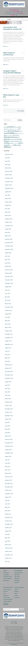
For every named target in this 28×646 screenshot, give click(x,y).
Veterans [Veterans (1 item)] (11, 145)
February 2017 (8, 364)
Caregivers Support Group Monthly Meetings (12, 72)
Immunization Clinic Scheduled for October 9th (12, 28)
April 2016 (7, 395)
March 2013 (8, 514)
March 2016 (8, 398)
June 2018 (7, 317)
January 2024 (8, 202)
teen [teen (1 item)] (17, 143)
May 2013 (7, 507)
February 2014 (8, 476)
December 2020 (9, 242)
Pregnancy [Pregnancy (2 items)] (12, 139)
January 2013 (8, 521)
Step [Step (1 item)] (13, 143)
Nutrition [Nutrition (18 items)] (7, 137)
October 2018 (8, 310)
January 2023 (8, 222)
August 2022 (8, 229)
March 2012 (8, 544)
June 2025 (7, 161)
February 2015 (8, 439)
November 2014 (9, 446)
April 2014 (7, 470)
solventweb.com (14, 644)
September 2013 (9, 493)
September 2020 (9, 249)
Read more (5, 46)
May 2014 (7, 466)
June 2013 (7, 504)
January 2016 (8, 405)
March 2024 (8, 198)
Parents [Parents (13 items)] (14, 137)
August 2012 (8, 531)
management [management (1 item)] (11, 135)
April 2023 (7, 212)
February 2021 (8, 239)
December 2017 (9, 334)
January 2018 (8, 331)
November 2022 (9, 225)
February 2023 (8, 219)
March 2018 (8, 327)
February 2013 (8, 517)
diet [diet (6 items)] (19, 129)
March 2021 (8, 236)
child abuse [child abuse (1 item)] (14, 129)
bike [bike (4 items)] (14, 127)
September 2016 (9, 378)
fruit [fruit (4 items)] (19, 131)
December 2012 (9, 524)
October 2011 (8, 558)
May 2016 (7, 392)
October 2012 (8, 527)
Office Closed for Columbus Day (9, 54)
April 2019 (7, 300)
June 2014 (7, 463)
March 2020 (8, 266)
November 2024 (9, 181)
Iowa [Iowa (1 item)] (8, 135)
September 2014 (9, 453)
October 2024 (8, 185)
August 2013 (8, 497)
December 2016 (9, 371)
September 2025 (9, 154)
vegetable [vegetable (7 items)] (7, 145)
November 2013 (9, 487)
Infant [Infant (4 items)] (5, 135)
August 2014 (8, 456)
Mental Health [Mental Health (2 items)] (16, 135)
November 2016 (9, 375)
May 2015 (7, 429)
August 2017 (8, 347)
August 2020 (8, 252)
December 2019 (9, 276)
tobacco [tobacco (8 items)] (20, 143)
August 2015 (8, 419)
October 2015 (8, 412)
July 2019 (7, 290)
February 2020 (8, 269)
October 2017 (8, 341)
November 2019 (9, 280)
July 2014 (7, 459)
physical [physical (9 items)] (6, 139)
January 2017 (8, 368)
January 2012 (8, 551)
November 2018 (9, 307)
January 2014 (8, 480)
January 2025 (8, 174)
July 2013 (7, 500)
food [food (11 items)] (16, 131)
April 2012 (7, 541)
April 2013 (7, 510)
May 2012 (7, 538)
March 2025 (8, 168)
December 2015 (9, 409)
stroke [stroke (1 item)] (15, 143)
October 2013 (8, 490)
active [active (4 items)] (5, 127)
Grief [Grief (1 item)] (22, 131)
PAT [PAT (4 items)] (18, 137)
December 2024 (9, 178)
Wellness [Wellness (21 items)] (7, 147)
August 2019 (8, 286)
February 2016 (8, 402)
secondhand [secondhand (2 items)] (12, 141)
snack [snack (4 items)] (11, 143)
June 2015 (7, 426)
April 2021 (7, 232)
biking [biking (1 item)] (17, 127)
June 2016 (7, 388)
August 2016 (8, 381)
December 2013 (9, 483)
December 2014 (9, 442)
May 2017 (7, 358)
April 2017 (7, 361)
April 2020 (7, 263)
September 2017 (9, 344)
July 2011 (7, 561)
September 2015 (9, 415)
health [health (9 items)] (6, 133)
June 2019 (7, 293)
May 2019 (7, 297)
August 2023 (8, 205)
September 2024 (9, 188)
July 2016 (7, 385)
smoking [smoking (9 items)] (6, 143)
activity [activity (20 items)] (10, 127)
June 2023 (7, 208)
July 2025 (7, 157)
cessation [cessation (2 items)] (10, 129)
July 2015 (7, 422)
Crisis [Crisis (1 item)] (17, 129)
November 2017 (9, 337)
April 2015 (7, 432)
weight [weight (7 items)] (19, 145)
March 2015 (8, 436)
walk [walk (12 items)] (14, 145)
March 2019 (8, 303)
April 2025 (7, 164)
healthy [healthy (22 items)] (11, 133)
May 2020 (7, 259)
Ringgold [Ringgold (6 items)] (6, 141)
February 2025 (8, 171)
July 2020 (7, 256)
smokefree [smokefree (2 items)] (20, 141)
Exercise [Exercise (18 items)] (11, 131)
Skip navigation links (14, 10)
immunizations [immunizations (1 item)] (21, 133)
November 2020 (9, 246)
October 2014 (8, 449)
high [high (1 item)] (18, 133)
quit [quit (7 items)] (20, 139)
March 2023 (8, 215)
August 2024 (8, 191)
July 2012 (7, 534)
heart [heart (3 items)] (16, 133)
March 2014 (8, 473)
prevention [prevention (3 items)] (16, 139)
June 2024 (7, 195)
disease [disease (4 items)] (6, 131)
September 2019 (9, 283)
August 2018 (8, 314)
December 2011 (9, 554)
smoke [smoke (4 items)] (16, 141)
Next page (19, 110)
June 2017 (7, 354)
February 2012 (8, 548)
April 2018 (7, 324)
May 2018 (7, 320)
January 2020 (8, 273)
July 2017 (7, 351)
